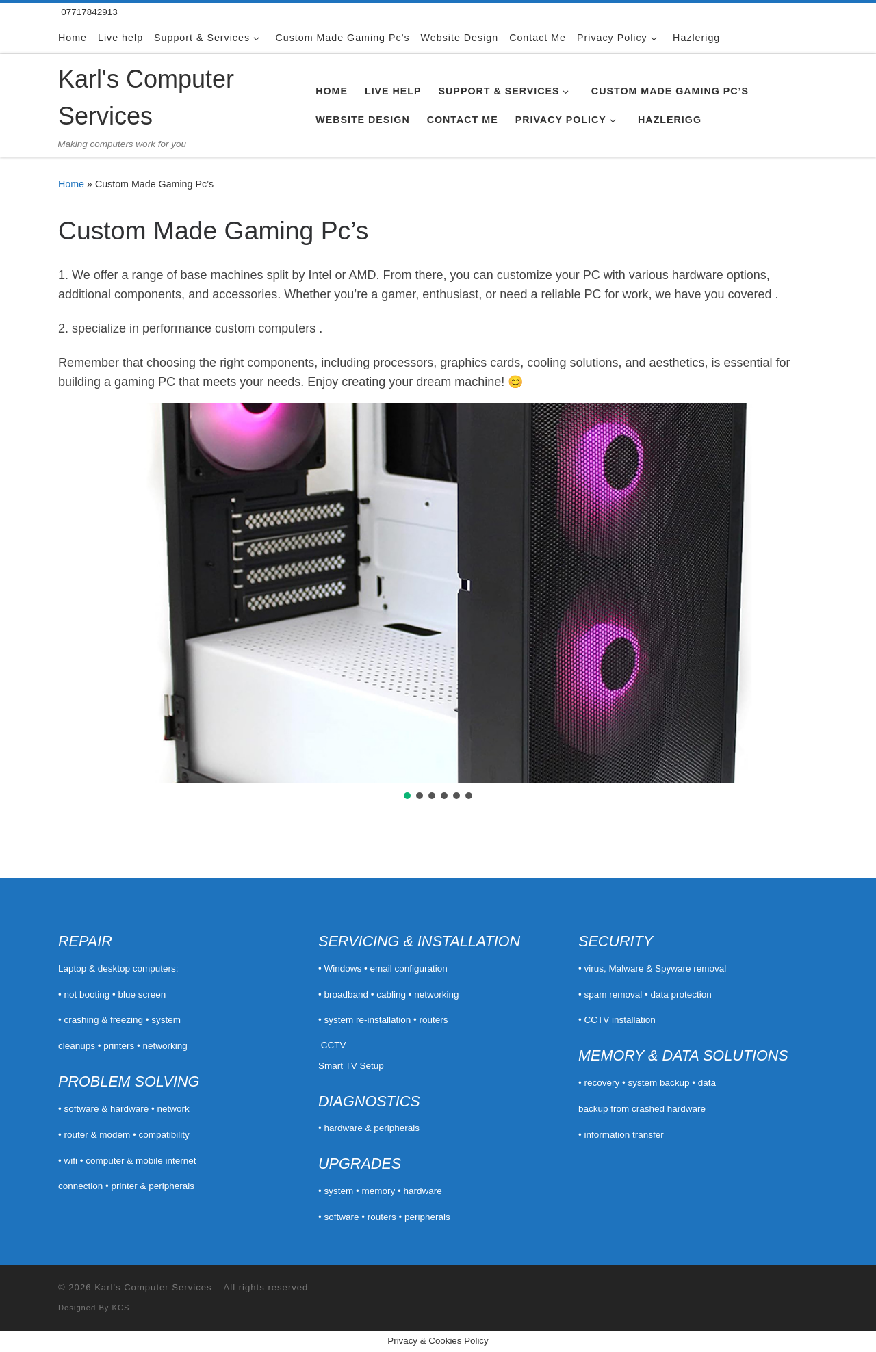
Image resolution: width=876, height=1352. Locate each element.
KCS (121, 1307)
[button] (79, 593)
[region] (438, 602)
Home (71, 184)
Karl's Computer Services (152, 1287)
